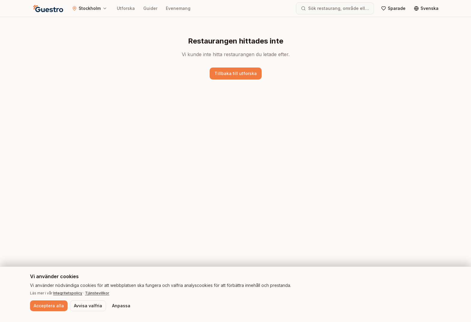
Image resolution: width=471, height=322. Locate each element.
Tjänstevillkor (97, 293)
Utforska (126, 8)
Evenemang (178, 8)
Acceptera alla (49, 305)
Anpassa (121, 305)
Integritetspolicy (67, 293)
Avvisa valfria (88, 305)
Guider (150, 8)
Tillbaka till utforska (235, 73)
